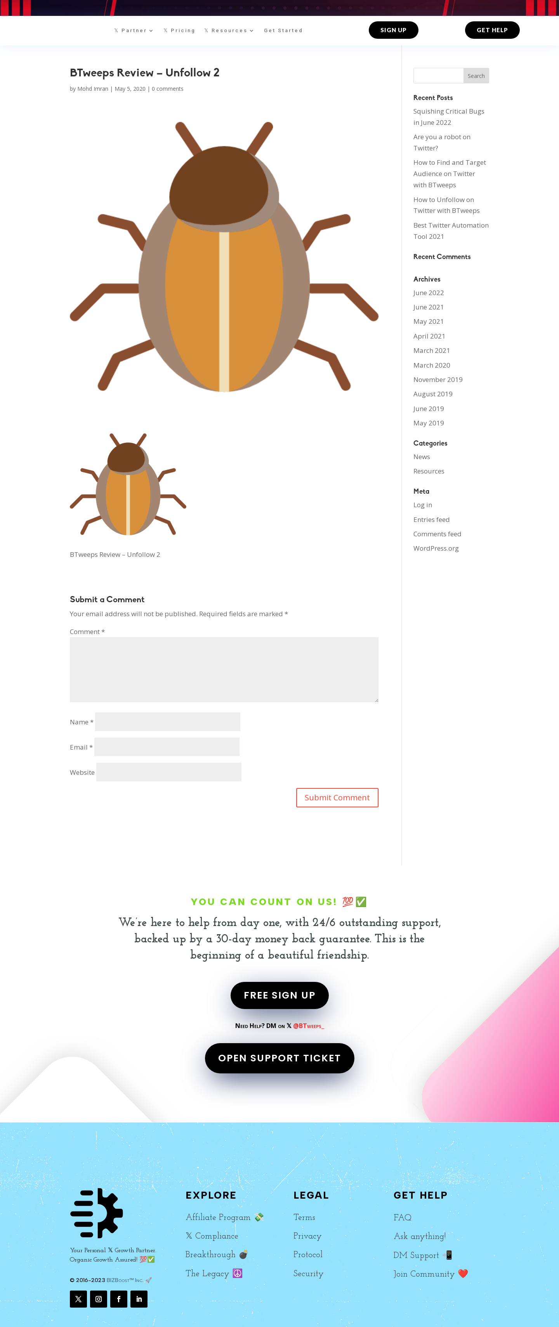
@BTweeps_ (308, 1025)
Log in (422, 504)
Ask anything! (420, 1236)
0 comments (168, 88)
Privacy (307, 1236)
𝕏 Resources (226, 30)
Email (81, 747)
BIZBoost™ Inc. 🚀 (129, 1280)
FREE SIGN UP (280, 995)
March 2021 (431, 350)
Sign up (393, 29)
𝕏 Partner (130, 30)
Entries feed (431, 519)
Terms (304, 1217)
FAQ (402, 1218)
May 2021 (428, 321)
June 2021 (428, 306)
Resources (428, 471)
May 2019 (428, 422)
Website (82, 772)
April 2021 (429, 336)
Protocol (308, 1255)
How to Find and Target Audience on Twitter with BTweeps (449, 173)
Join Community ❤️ (431, 1274)
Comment (87, 631)
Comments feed (437, 533)
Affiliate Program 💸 (225, 1217)
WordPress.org (436, 548)
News (421, 456)
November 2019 (438, 379)
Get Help (492, 29)
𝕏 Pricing (179, 30)
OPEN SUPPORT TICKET (279, 1058)
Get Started (283, 30)
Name (82, 721)
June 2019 (428, 408)
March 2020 (431, 365)
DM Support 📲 (423, 1255)
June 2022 (428, 292)
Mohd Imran (92, 88)
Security (308, 1274)
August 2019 (433, 393)
